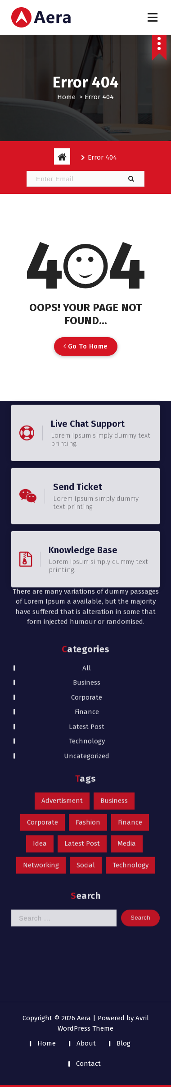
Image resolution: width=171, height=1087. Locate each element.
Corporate (86, 534)
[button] (131, 179)
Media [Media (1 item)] (126, 680)
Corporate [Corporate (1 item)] (42, 659)
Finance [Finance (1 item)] (130, 659)
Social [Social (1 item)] (85, 702)
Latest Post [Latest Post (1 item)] (82, 680)
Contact (88, 1063)
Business (86, 519)
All (86, 505)
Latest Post (86, 564)
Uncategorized (86, 593)
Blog (123, 1043)
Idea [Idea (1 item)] (40, 680)
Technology (87, 578)
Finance (87, 549)
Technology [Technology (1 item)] (130, 702)
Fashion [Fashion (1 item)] (88, 659)
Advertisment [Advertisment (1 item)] (62, 637)
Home (66, 97)
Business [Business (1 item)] (114, 637)
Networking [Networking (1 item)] (41, 702)
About (86, 1043)
